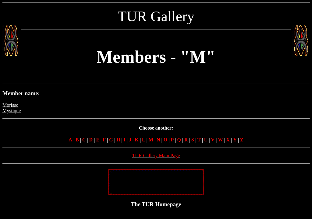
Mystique (11, 110)
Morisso (10, 105)
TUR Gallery (156, 16)
